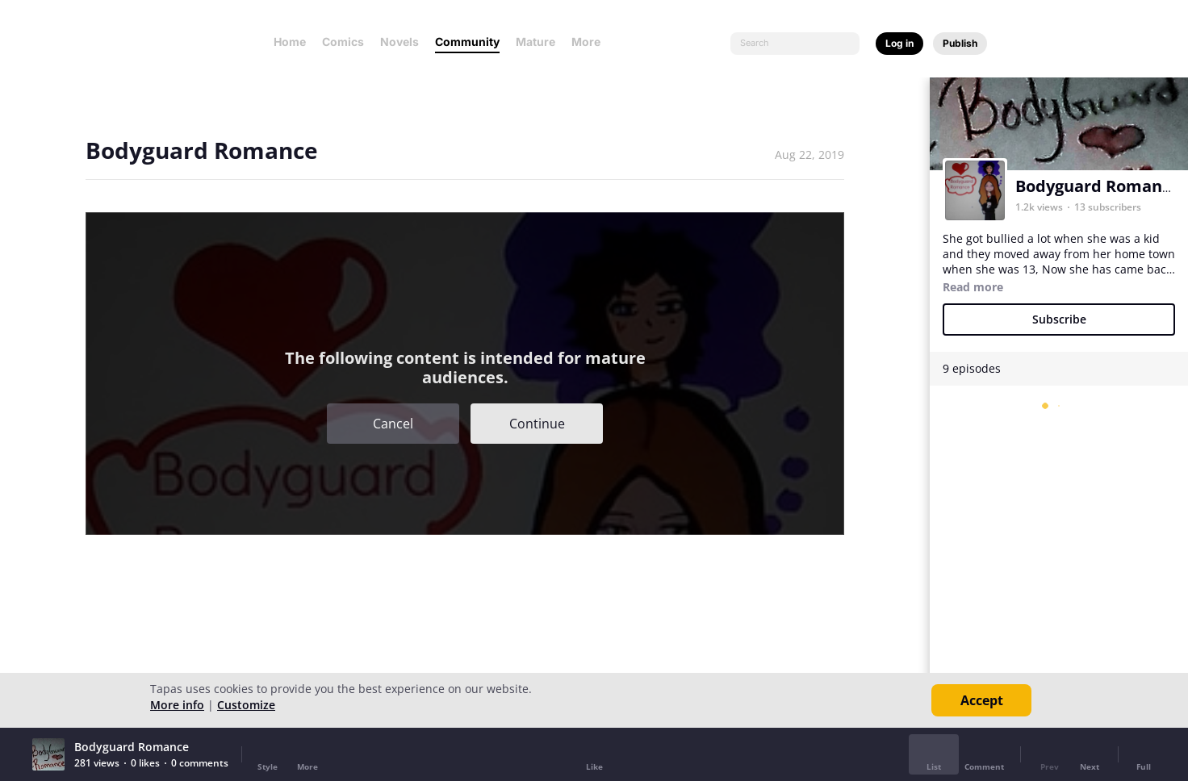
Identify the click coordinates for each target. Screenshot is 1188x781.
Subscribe (1059, 319)
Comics (343, 41)
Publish (960, 43)
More (590, 41)
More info (177, 704)
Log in (899, 43)
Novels (399, 41)
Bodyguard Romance (1097, 186)
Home (290, 41)
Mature (535, 41)
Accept (981, 700)
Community (467, 41)
